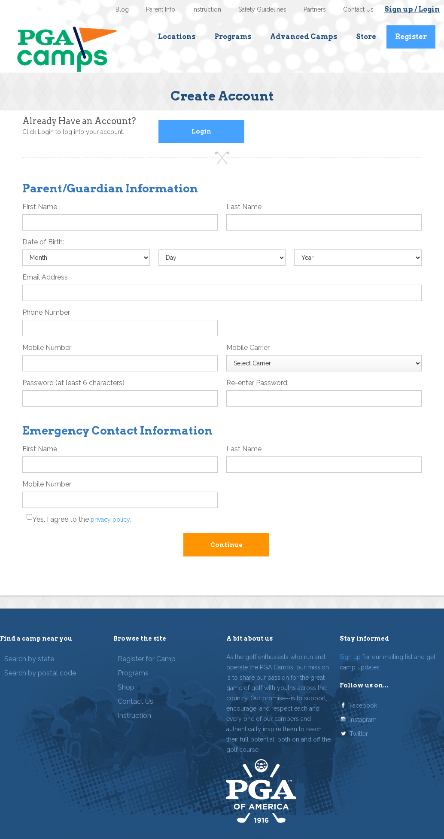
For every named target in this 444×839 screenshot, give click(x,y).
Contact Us (358, 9)
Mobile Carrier (248, 348)
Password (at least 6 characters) (73, 383)
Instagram (363, 719)
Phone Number (46, 312)
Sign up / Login (412, 9)
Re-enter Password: (257, 383)
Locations (176, 37)
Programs (232, 37)
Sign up (350, 657)
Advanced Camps (303, 37)
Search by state (29, 659)
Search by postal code (40, 673)
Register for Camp (147, 659)
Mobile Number (46, 348)
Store (366, 37)
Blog (122, 9)
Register (411, 37)
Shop (126, 687)
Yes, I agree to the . (81, 519)
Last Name (244, 207)
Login (201, 131)
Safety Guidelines (262, 9)
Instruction (206, 9)
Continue (226, 544)
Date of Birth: (43, 242)
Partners (315, 9)
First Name (39, 207)
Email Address (45, 277)
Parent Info (160, 9)
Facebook (363, 705)
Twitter (359, 733)
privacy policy (110, 519)
